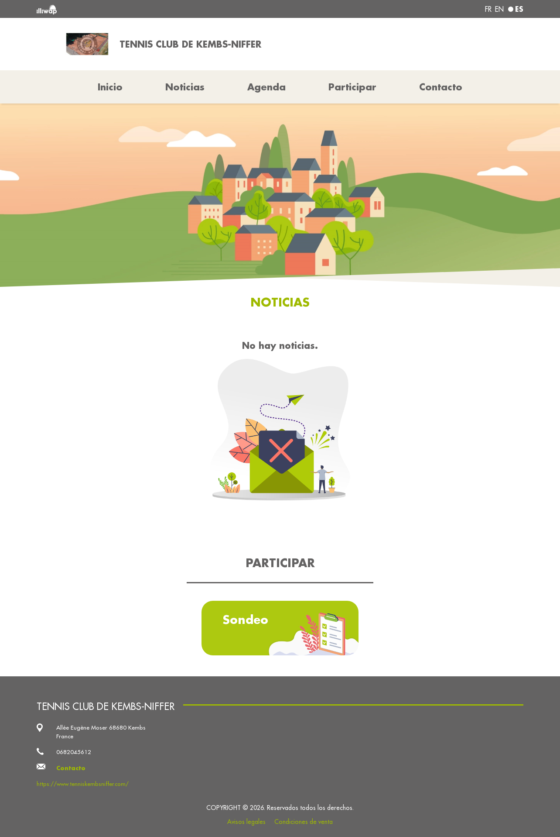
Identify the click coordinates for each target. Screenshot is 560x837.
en (499, 9)
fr (488, 9)
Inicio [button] (110, 87)
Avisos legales (246, 822)
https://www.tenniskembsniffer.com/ (83, 784)
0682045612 (73, 752)
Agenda (266, 87)
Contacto (440, 87)
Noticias (185, 87)
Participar (352, 87)
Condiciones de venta (303, 822)
